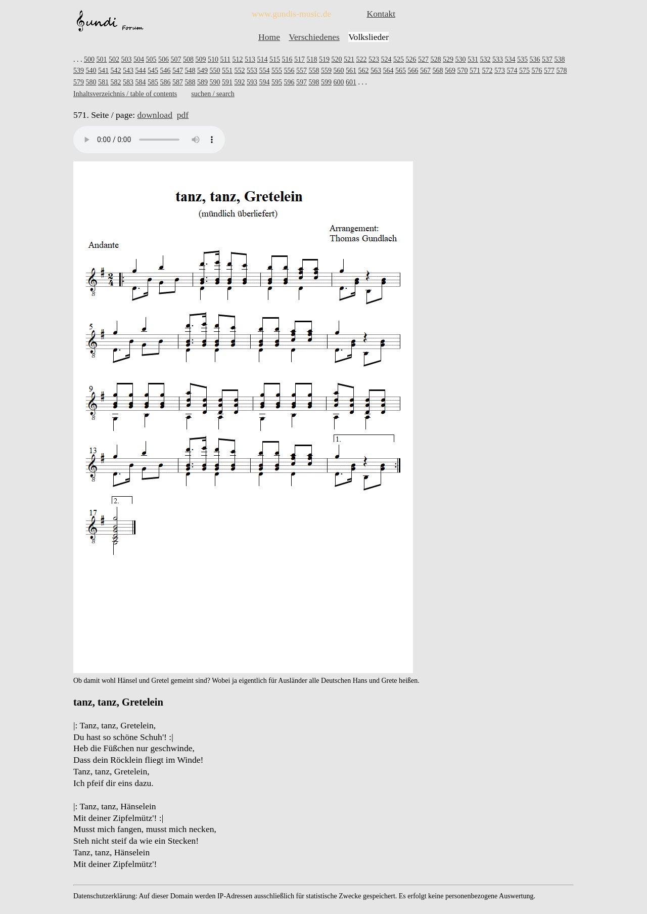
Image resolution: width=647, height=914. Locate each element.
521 (349, 59)
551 (227, 70)
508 (188, 59)
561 (351, 70)
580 (91, 82)
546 (165, 70)
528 (435, 59)
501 (102, 59)
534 (509, 59)
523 (373, 59)
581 (103, 82)
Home (269, 37)
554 (264, 70)
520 (336, 59)
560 (339, 70)
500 (89, 59)
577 (549, 70)
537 (547, 59)
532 (485, 59)
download (154, 115)
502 (114, 59)
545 (153, 70)
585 (153, 82)
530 (460, 59)
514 (262, 59)
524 (386, 59)
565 (400, 70)
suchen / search (213, 94)
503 (126, 59)
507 (176, 59)
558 (314, 70)
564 (388, 70)
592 (240, 82)
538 (559, 59)
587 (177, 82)
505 (151, 59)
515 (274, 59)
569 (450, 70)
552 (240, 70)
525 (398, 59)
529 (448, 59)
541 (103, 70)
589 (202, 82)
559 (326, 70)
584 (140, 82)
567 (425, 70)
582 (116, 82)
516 (287, 59)
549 (202, 70)
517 (299, 59)
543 (128, 70)
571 (475, 70)
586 (165, 82)
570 (462, 70)
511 (225, 59)
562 (363, 70)
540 (91, 70)
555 (276, 70)
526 (410, 59)
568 (438, 70)
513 (250, 59)
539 (78, 70)
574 (512, 70)
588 (190, 82)
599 (326, 82)
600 (339, 82)
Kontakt (380, 14)
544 (140, 70)
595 (276, 82)
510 (213, 59)
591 (227, 82)
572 (487, 70)
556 (289, 70)
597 (301, 82)
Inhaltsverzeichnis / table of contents (125, 94)
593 (252, 82)
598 (314, 82)
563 (376, 70)
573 (499, 70)
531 (473, 59)
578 (562, 70)
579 (78, 82)
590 (215, 82)
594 (264, 82)
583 (128, 82)
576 (537, 70)
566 (413, 70)
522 (361, 59)
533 (497, 59)
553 (252, 70)
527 (423, 59)
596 (289, 82)
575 (524, 70)
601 (351, 82)
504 (138, 59)
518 (311, 59)
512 (237, 59)
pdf (183, 115)
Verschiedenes (314, 37)
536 (534, 59)
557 (301, 70)
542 (116, 70)
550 (215, 70)
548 (190, 70)
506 (163, 59)
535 (522, 59)
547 (177, 70)
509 (201, 59)
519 (324, 59)
